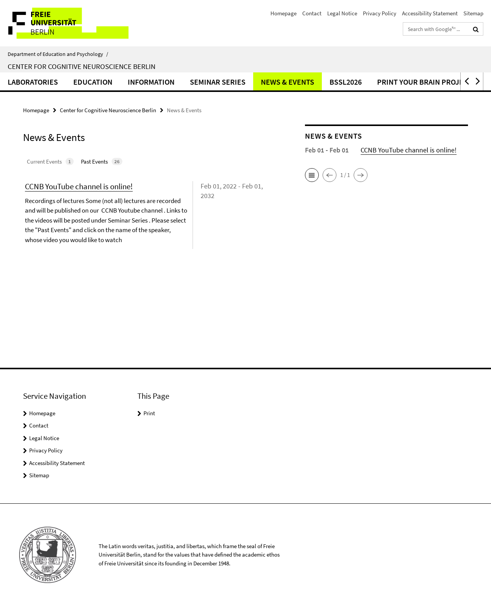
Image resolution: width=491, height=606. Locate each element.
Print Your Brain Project (424, 82)
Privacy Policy (379, 13)
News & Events (287, 82)
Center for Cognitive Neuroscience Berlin (81, 66)
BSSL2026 (346, 82)
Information (151, 82)
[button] (466, 81)
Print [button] (149, 413)
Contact (311, 13)
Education (92, 82)
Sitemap (473, 13)
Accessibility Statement (430, 13)
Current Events (50, 161)
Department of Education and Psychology (58, 54)
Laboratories (33, 82)
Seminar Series (218, 82)
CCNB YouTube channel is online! (79, 186)
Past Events (101, 161)
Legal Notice (342, 13)
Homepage (283, 13)
